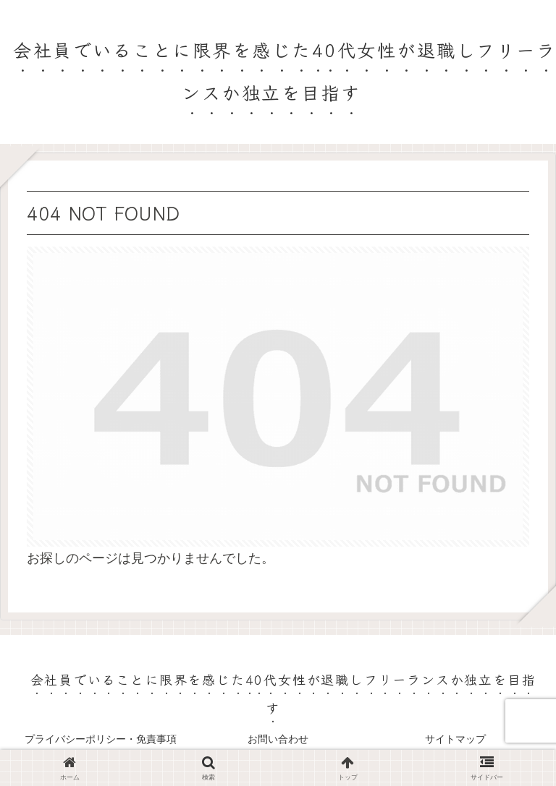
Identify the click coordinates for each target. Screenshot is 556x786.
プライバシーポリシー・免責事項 (101, 739)
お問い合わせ (278, 739)
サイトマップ (455, 739)
